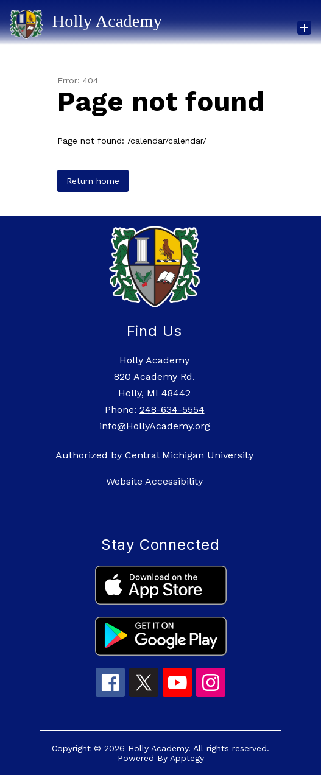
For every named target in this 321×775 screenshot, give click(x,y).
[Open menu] (304, 28)
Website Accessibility (154, 481)
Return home (92, 181)
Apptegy (187, 758)
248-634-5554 (172, 409)
